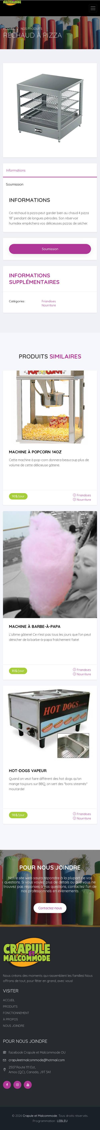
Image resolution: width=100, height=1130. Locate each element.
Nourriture (49, 305)
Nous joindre (13, 1026)
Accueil (9, 29)
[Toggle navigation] (93, 8)
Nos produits (31, 29)
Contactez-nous (50, 908)
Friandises (49, 301)
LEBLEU (62, 1121)
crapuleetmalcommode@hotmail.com (37, 1060)
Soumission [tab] (14, 184)
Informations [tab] (16, 170)
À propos (10, 1019)
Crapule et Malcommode (40, 1116)
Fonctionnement (16, 1013)
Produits (10, 1006)
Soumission (50, 249)
